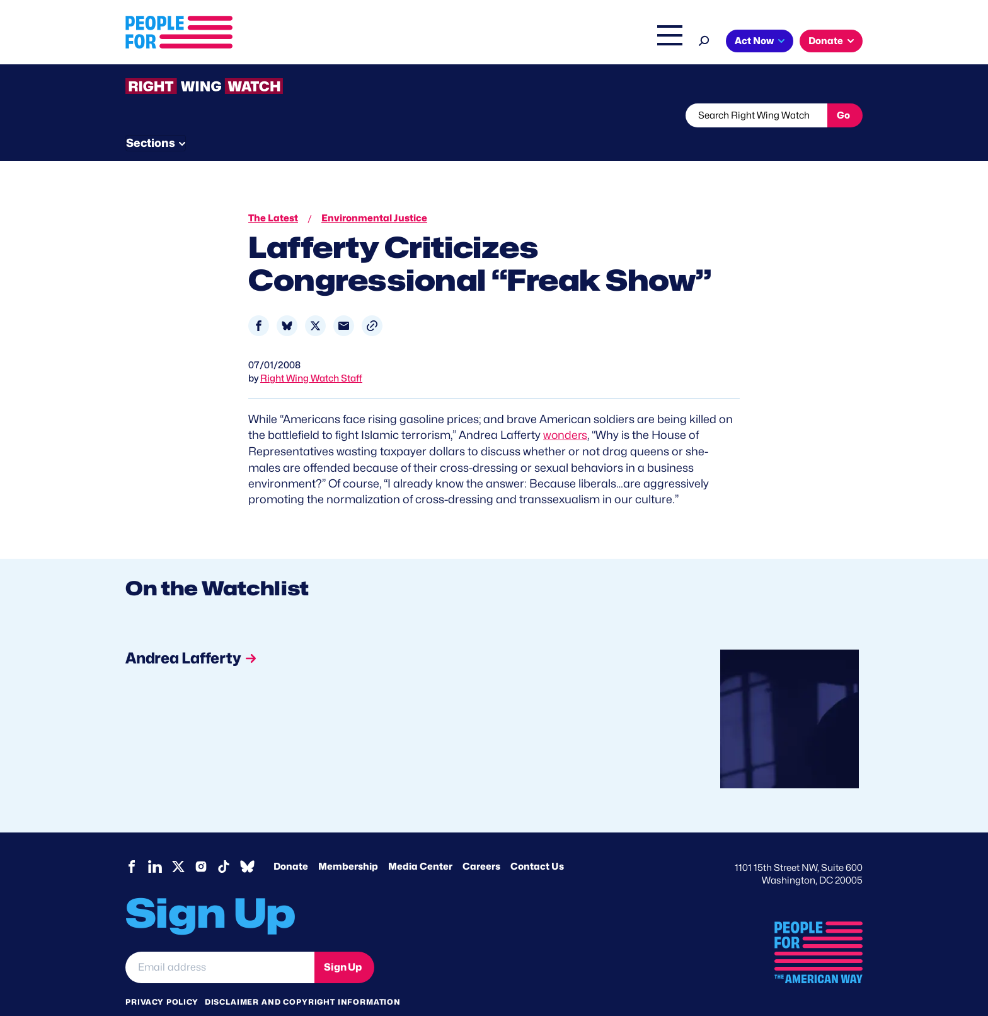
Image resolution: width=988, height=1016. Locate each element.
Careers (481, 842)
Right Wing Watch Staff (311, 355)
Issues (459, 42)
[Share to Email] (343, 302)
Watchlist (290, 115)
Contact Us (537, 842)
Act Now (754, 41)
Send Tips (536, 115)
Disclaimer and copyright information (303, 977)
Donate (825, 41)
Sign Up (343, 943)
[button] (372, 302)
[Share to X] (315, 302)
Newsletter (451, 115)
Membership (348, 842)
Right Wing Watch (537, 42)
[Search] (704, 39)
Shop (661, 42)
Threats (216, 115)
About (407, 42)
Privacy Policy (161, 977)
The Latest (613, 42)
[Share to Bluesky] (287, 302)
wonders (566, 411)
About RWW (364, 115)
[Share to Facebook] (258, 302)
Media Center (420, 842)
